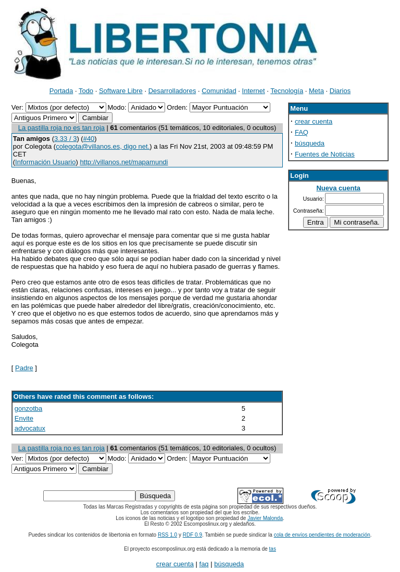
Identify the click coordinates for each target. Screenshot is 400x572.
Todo (86, 91)
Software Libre (121, 91)
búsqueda (309, 143)
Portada (61, 91)
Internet (253, 91)
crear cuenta (313, 121)
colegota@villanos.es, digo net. (102, 146)
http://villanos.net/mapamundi (124, 162)
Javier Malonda (265, 518)
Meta (316, 91)
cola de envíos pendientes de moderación (322, 535)
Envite (24, 418)
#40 (89, 138)
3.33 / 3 (65, 138)
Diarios (340, 91)
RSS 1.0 (167, 535)
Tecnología (286, 91)
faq (204, 564)
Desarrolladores (172, 91)
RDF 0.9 (192, 535)
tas (272, 549)
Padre (24, 368)
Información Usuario (45, 162)
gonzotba (29, 408)
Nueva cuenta (338, 188)
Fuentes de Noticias (325, 154)
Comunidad (219, 91)
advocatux (30, 428)
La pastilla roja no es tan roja (61, 128)
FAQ (301, 132)
